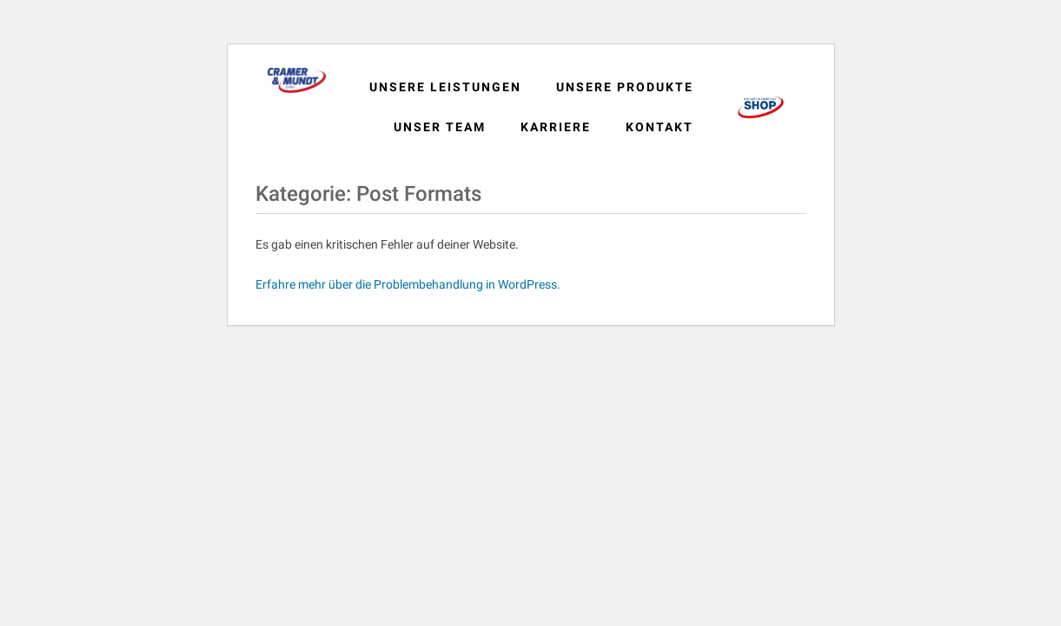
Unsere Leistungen (445, 87)
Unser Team (440, 127)
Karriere (556, 127)
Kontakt (659, 127)
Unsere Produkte (624, 87)
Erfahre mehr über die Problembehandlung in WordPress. (407, 284)
